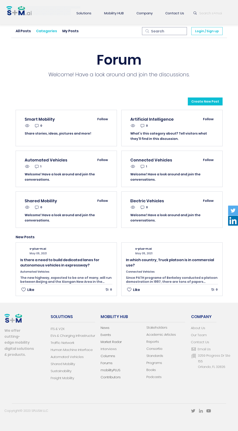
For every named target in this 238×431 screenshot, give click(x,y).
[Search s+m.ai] (211, 13)
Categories (46, 31)
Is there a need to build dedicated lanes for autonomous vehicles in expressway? (59, 262)
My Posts (70, 31)
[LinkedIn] (233, 221)
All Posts (23, 31)
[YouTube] (208, 411)
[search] (164, 31)
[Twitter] (233, 211)
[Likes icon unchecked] (23, 289)
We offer (12, 330)
